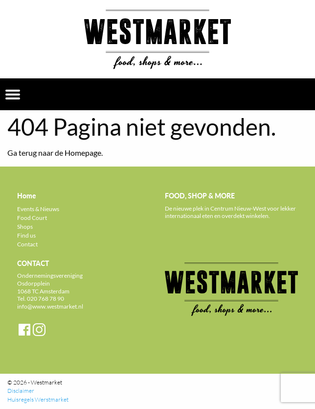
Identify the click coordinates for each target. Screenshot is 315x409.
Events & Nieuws (38, 209)
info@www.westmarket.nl (50, 306)
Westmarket (46, 382)
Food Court (32, 217)
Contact (27, 244)
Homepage (83, 152)
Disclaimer (20, 390)
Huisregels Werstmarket (37, 399)
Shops (25, 226)
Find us (26, 235)
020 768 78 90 (45, 298)
